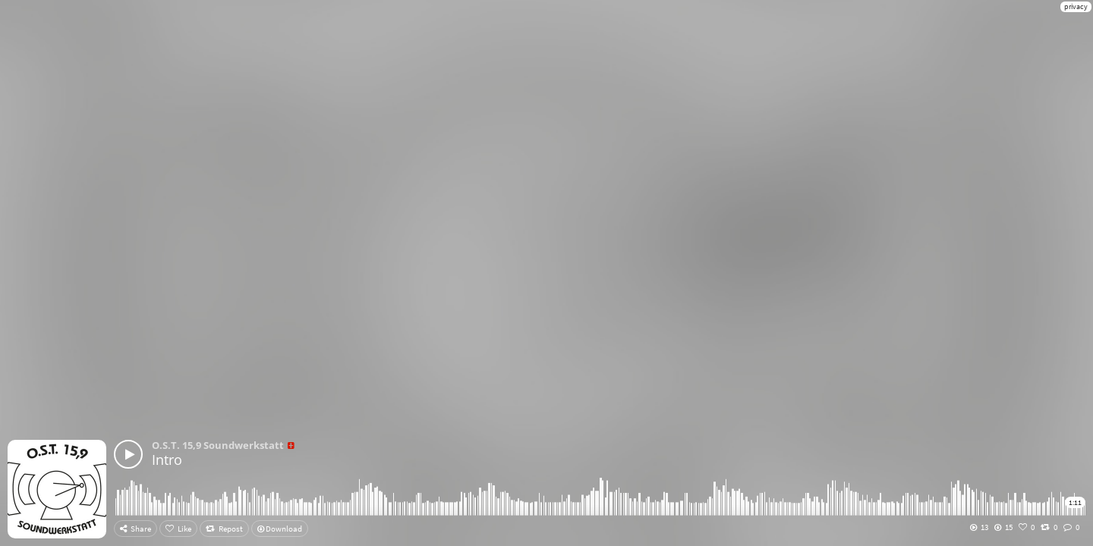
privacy (1076, 6)
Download (279, 528)
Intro (167, 459)
